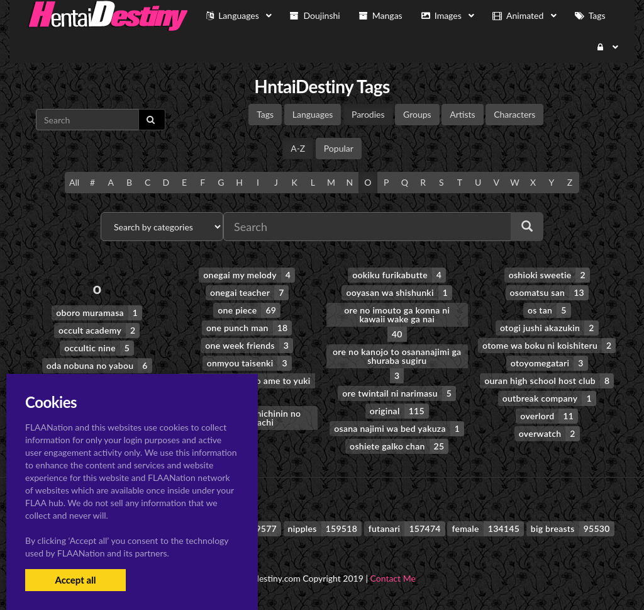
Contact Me (393, 578)
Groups (417, 114)
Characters (514, 114)
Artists (462, 114)
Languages (312, 114)
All (74, 182)
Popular (338, 148)
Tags (265, 114)
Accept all (75, 579)
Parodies (368, 114)
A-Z (298, 148)
